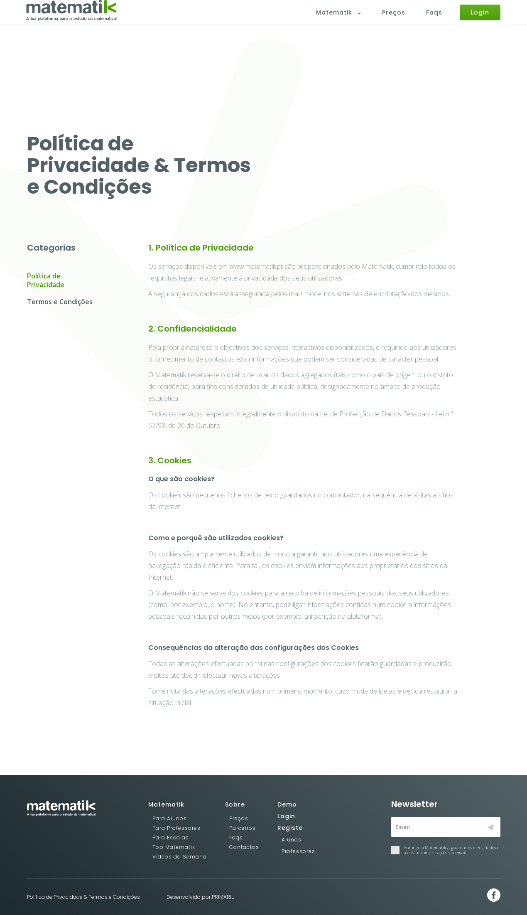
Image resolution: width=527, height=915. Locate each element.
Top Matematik (173, 847)
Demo (287, 804)
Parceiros (242, 827)
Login (481, 20)
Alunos (291, 839)
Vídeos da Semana (179, 856)
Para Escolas (170, 837)
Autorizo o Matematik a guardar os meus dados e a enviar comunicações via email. (445, 850)
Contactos (244, 847)
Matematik (341, 20)
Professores (298, 851)
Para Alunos (169, 818)
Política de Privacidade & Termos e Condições (83, 896)
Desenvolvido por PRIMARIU (201, 896)
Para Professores (176, 827)
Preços (395, 20)
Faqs (435, 20)
